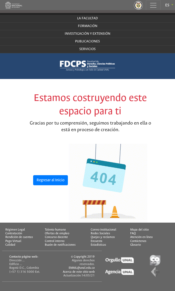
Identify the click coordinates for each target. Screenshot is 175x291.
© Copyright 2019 (83, 256)
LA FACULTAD (87, 18)
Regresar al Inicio (50, 180)
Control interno (54, 241)
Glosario (135, 244)
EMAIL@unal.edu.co (82, 268)
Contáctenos (138, 241)
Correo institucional (103, 229)
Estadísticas (98, 244)
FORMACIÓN (87, 26)
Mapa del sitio (139, 229)
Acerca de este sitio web (79, 272)
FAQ (133, 233)
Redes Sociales (100, 233)
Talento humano (55, 229)
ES (167, 5)
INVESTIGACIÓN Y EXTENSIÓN (87, 34)
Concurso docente (56, 237)
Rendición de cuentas (19, 237)
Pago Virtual (13, 241)
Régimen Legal (15, 229)
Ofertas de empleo (57, 233)
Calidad (10, 244)
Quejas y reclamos (103, 237)
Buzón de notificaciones (60, 244)
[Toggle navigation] (153, 5)
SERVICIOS (87, 49)
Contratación (13, 233)
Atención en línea (141, 237)
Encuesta (96, 241)
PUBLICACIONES (87, 41)
